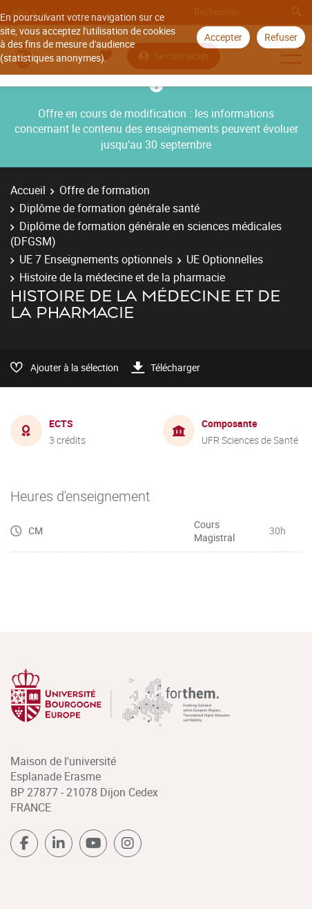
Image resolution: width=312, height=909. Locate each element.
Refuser (281, 37)
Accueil (28, 190)
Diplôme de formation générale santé (109, 208)
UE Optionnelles (224, 259)
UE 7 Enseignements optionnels (96, 259)
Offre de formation (104, 190)
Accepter (223, 37)
